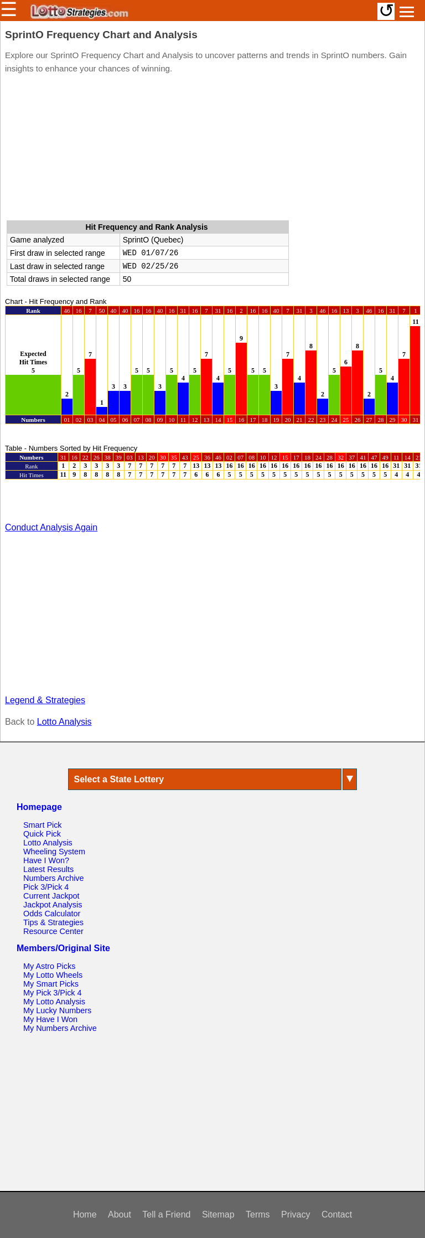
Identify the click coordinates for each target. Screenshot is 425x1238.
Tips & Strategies (53, 922)
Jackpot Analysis (52, 904)
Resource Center (53, 931)
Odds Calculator (51, 913)
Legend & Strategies (45, 700)
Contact (337, 1214)
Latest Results (48, 869)
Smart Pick (42, 825)
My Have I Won (50, 1019)
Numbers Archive (53, 878)
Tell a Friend (166, 1214)
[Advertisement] (212, 149)
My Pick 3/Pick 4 (52, 992)
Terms (258, 1214)
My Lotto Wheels (52, 975)
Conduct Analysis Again (51, 527)
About (119, 1214)
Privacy (295, 1214)
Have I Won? (46, 860)
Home (85, 1214)
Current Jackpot (51, 895)
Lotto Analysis (64, 721)
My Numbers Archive (60, 1028)
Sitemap (218, 1214)
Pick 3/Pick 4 (46, 887)
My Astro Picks (49, 966)
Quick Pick (42, 833)
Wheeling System (54, 851)
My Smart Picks (51, 983)
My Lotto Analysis (54, 1001)
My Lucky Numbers (57, 1010)
